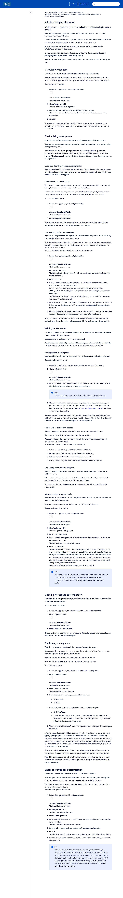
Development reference (76, 12)
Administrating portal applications (54, 16)
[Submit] (94, 4)
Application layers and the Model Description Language (60, 14)
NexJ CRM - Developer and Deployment (56, 12)
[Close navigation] (30, 12)
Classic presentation (93, 14)
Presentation (81, 14)
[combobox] (106, 4)
